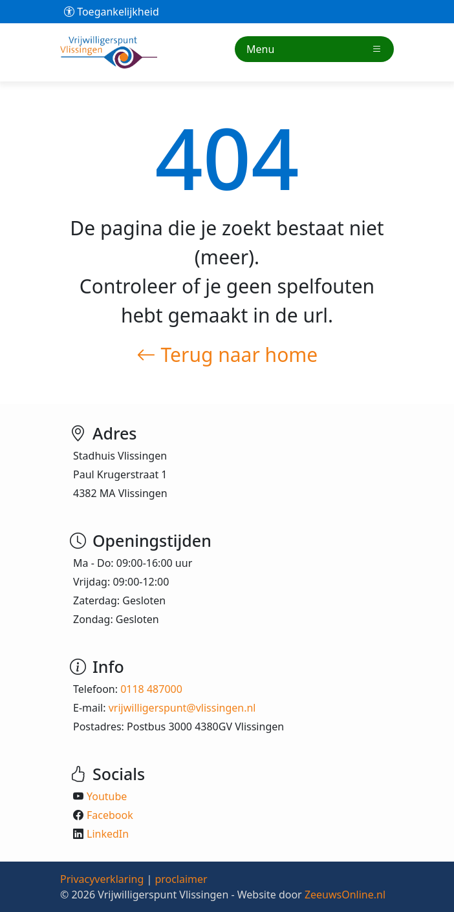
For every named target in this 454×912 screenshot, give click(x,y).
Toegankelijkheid (111, 12)
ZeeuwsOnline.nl (345, 894)
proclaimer (181, 879)
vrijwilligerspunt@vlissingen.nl (182, 708)
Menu (314, 49)
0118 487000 (151, 689)
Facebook (110, 815)
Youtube (107, 796)
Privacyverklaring (102, 879)
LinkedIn (108, 834)
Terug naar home (227, 354)
